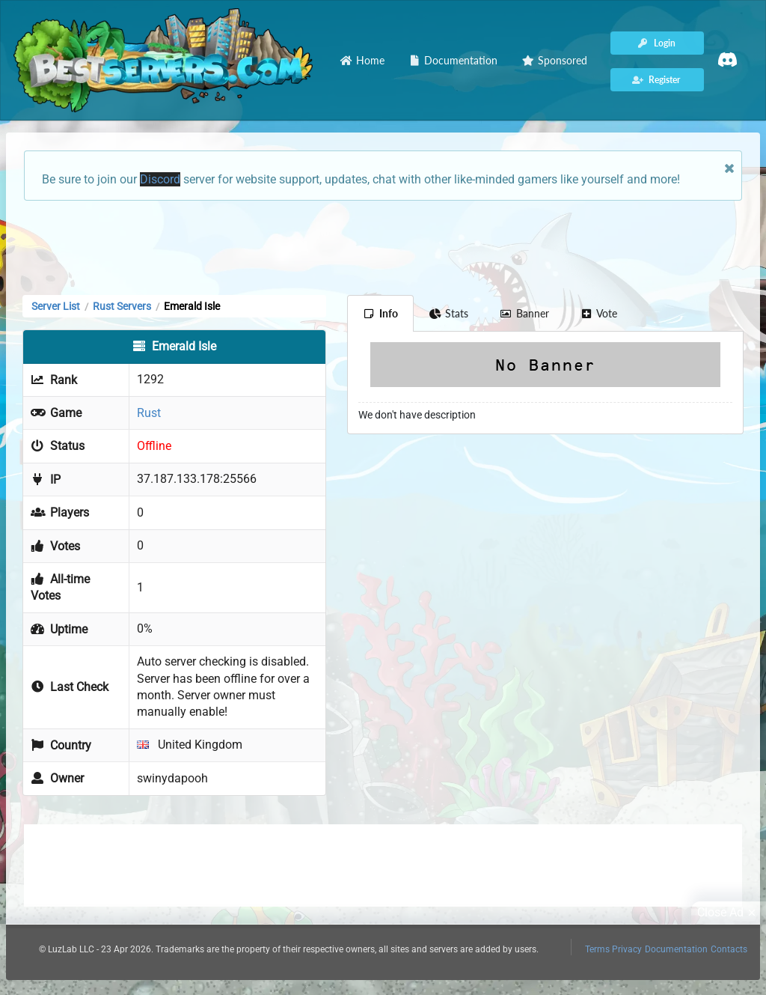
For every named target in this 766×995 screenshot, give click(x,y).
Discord (160, 179)
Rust (149, 413)
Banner (524, 313)
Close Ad (728, 912)
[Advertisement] (383, 246)
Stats (449, 313)
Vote (599, 313)
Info (380, 313)
